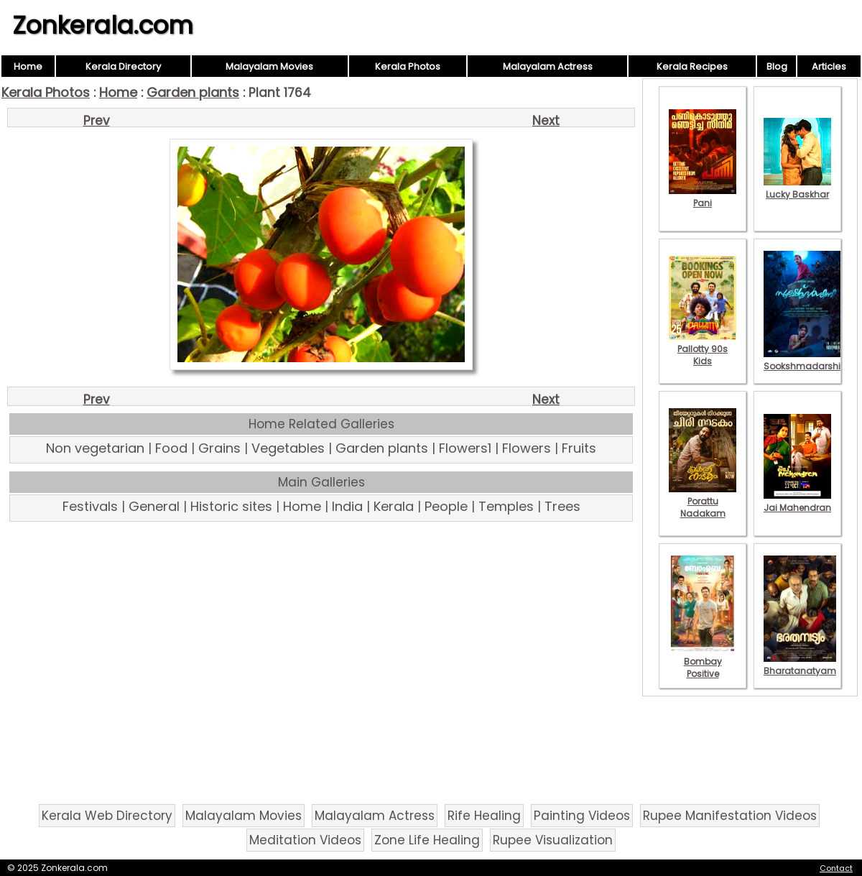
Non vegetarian (95, 448)
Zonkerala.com (102, 25)
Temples (506, 506)
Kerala (394, 506)
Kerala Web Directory (107, 815)
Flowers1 (465, 448)
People (446, 506)
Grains (219, 448)
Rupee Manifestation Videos (730, 815)
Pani (702, 197)
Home (28, 66)
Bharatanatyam (800, 665)
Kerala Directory (123, 66)
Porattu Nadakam (702, 501)
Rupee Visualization (553, 840)
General (154, 506)
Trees (562, 506)
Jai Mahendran (797, 501)
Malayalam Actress (548, 66)
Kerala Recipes (692, 66)
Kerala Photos (407, 66)
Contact (836, 868)
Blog (776, 66)
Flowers (526, 448)
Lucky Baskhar (797, 188)
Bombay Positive (702, 661)
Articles (829, 66)
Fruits (579, 448)
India (347, 506)
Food (171, 448)
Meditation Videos (305, 840)
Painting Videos (582, 815)
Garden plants (193, 92)
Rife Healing (484, 815)
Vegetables (288, 448)
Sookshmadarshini (806, 360)
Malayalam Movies (269, 66)
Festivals (90, 506)
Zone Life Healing (427, 840)
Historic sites (231, 506)
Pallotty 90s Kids (702, 349)
